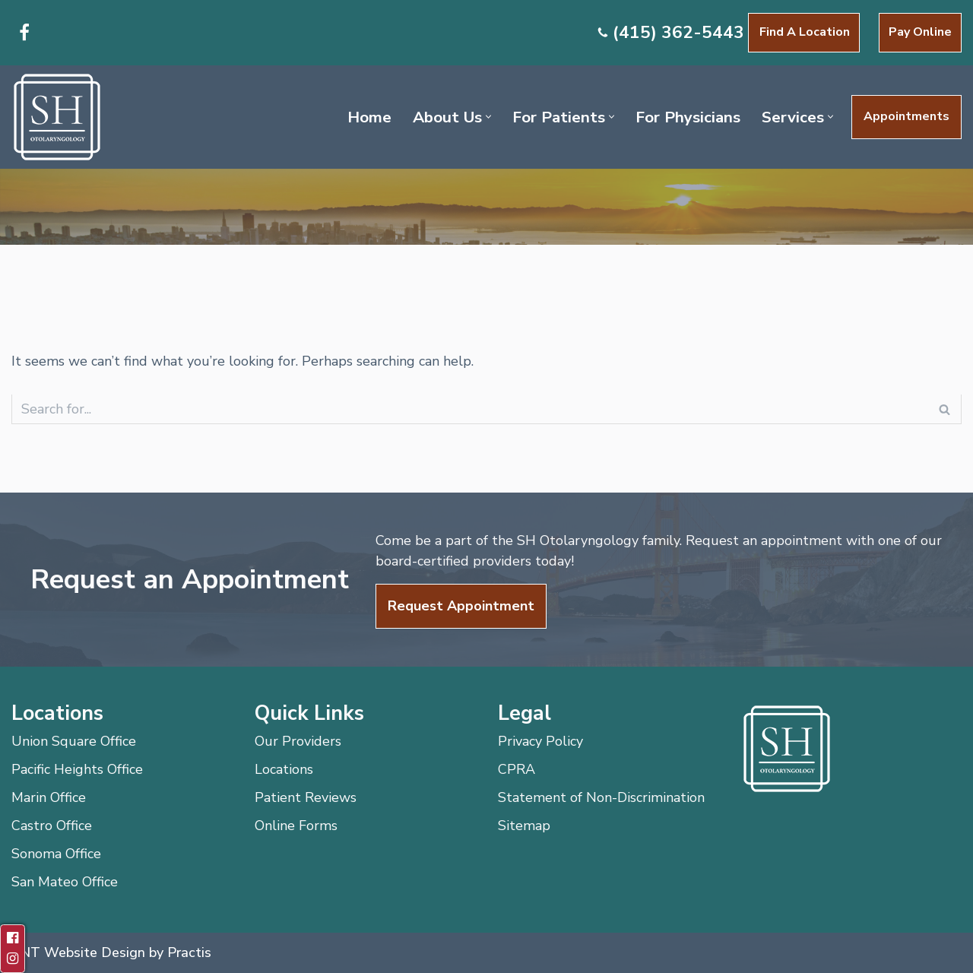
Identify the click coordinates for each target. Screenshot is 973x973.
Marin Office (48, 797)
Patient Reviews (306, 797)
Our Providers (298, 741)
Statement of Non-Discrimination (601, 797)
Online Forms (296, 825)
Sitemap (524, 825)
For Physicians (687, 117)
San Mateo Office (64, 882)
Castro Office (51, 825)
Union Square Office (73, 741)
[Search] (469, 409)
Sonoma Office (56, 854)
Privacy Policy (540, 741)
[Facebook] (24, 33)
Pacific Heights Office (77, 769)
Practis (189, 952)
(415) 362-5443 (678, 32)
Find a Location (804, 32)
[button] (488, 116)
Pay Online (920, 32)
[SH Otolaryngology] (57, 117)
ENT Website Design (78, 952)
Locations (284, 769)
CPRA (516, 769)
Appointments (906, 116)
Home (369, 117)
